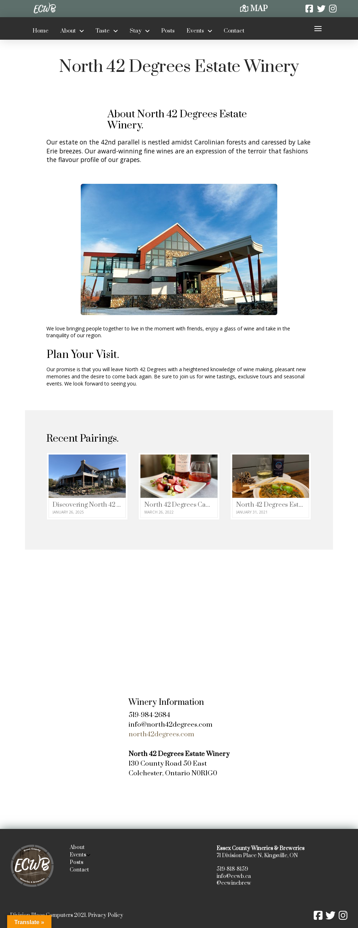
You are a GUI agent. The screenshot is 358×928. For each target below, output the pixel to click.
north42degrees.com (161, 734)
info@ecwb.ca (234, 876)
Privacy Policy (105, 915)
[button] (318, 28)
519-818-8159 (232, 869)
